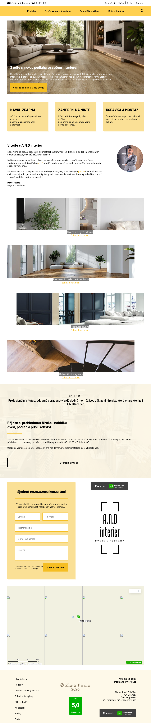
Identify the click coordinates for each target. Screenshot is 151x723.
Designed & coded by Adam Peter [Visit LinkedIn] (120, 719)
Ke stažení (110, 2)
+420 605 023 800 (127, 633)
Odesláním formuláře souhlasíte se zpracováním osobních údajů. (29, 522)
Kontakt (140, 2)
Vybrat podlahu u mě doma (28, 87)
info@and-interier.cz (125, 636)
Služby (121, 2)
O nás (129, 2)
